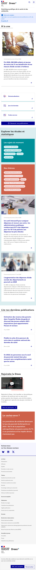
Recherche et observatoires (7, 518)
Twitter (13, 452)
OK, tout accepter (17, 566)
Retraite (23, 179)
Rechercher (29, 2)
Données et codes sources (7, 469)
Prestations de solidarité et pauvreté (14, 186)
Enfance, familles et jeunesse (12, 190)
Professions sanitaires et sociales (13, 176)
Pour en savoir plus (8, 407)
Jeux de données (13, 106)
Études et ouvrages (5, 503)
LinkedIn (8, 452)
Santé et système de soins (12, 179)
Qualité (3, 466)
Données (3, 514)
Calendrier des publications (7, 505)
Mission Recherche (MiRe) (7, 520)
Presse (2, 538)
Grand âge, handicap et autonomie (14, 183)
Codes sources (12, 115)
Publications (4, 500)
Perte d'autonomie (10, 154)
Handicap (20, 154)
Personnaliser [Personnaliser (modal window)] (29, 567)
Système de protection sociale (13, 172)
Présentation (4, 461)
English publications (5, 508)
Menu (33, 2)
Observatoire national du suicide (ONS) (10, 523)
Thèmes (3, 475)
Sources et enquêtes (6, 496)
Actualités (3, 535)
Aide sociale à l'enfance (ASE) (13, 150)
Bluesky (3, 452)
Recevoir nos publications (19, 123)
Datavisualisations (13, 96)
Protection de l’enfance (11, 147)
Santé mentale (9, 157)
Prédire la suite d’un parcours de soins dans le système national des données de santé (17, 340)
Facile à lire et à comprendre (7, 510)
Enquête (3, 21)
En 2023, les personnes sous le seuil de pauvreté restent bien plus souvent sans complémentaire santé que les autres (17, 358)
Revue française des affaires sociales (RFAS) (11, 529)
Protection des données (6, 471)
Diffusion (3, 464)
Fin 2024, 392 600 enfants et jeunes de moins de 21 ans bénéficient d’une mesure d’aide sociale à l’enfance (18, 64)
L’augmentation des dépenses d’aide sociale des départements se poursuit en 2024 (18, 279)
